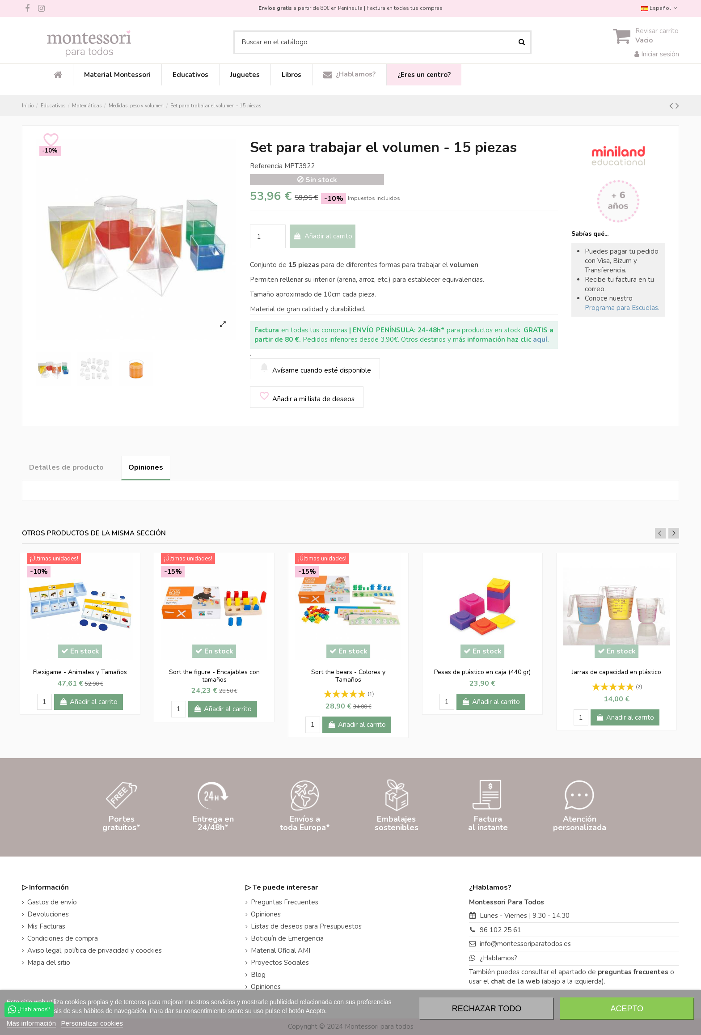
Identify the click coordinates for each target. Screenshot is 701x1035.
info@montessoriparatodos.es (525, 943)
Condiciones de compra (62, 938)
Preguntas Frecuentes (284, 902)
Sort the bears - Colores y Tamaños (348, 676)
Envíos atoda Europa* (305, 823)
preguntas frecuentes (633, 971)
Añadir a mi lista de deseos (307, 396)
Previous (660, 533)
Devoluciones (48, 914)
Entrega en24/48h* (213, 823)
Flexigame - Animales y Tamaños (80, 672)
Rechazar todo (486, 1008)
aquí (540, 339)
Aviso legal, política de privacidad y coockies (94, 950)
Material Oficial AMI (280, 950)
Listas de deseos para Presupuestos (306, 926)
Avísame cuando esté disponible (315, 368)
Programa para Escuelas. (622, 307)
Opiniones (145, 467)
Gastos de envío (52, 902)
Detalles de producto (66, 467)
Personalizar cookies (92, 1023)
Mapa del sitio (48, 962)
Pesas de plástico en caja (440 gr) (482, 672)
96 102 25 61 (500, 929)
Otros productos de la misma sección (94, 533)
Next (673, 533)
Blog (258, 974)
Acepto (626, 1008)
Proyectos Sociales (280, 962)
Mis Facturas (46, 926)
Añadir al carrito (322, 236)
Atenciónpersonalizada (579, 823)
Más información (31, 1023)
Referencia (266, 165)
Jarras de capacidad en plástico (616, 672)
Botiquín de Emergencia (287, 938)
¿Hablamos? (498, 958)
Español (660, 8)
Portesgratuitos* (121, 823)
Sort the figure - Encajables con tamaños (214, 676)
